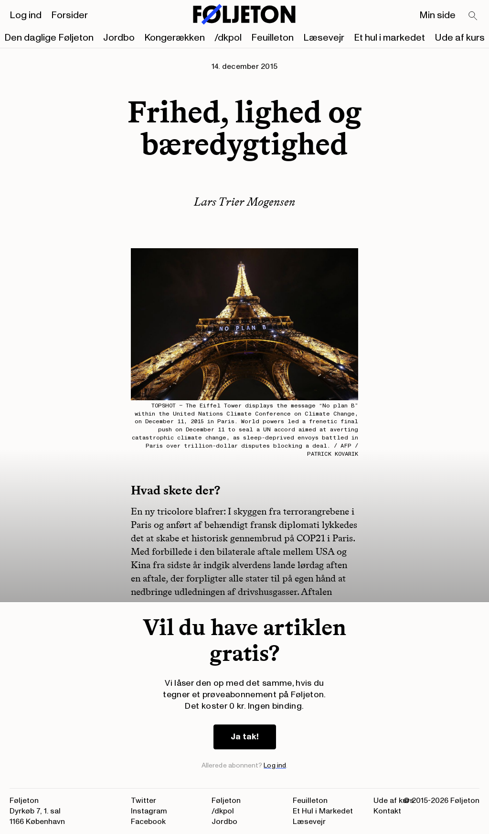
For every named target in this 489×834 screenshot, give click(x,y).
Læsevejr (323, 37)
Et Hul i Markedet (323, 811)
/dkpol (228, 37)
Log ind (26, 15)
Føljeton (226, 800)
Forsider (69, 15)
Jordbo (119, 37)
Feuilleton (272, 37)
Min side (437, 15)
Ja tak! (245, 737)
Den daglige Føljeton (49, 37)
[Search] (473, 16)
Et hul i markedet (389, 37)
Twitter (143, 800)
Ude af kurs (460, 37)
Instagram (149, 811)
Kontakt (387, 811)
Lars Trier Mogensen (244, 201)
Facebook (148, 821)
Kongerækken (174, 37)
